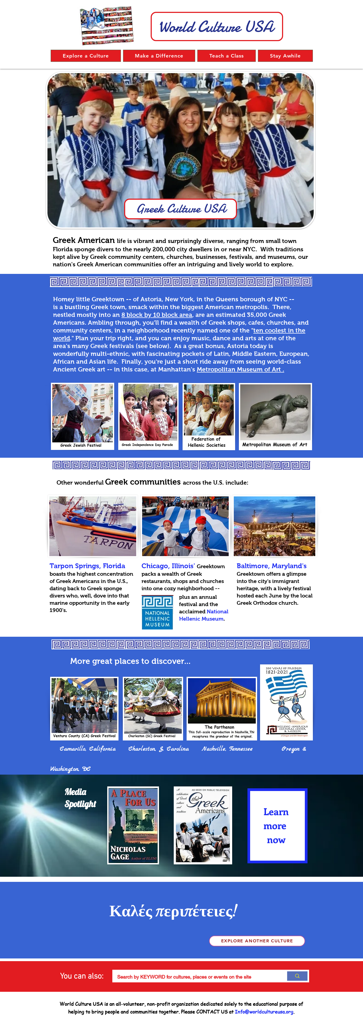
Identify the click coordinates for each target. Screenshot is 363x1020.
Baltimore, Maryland (269, 566)
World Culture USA (215, 26)
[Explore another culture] (257, 941)
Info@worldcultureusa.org (264, 1011)
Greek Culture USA (181, 208)
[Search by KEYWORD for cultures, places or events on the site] (195, 976)
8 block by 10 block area (156, 314)
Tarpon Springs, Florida (87, 566)
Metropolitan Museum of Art (239, 369)
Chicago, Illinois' (168, 566)
